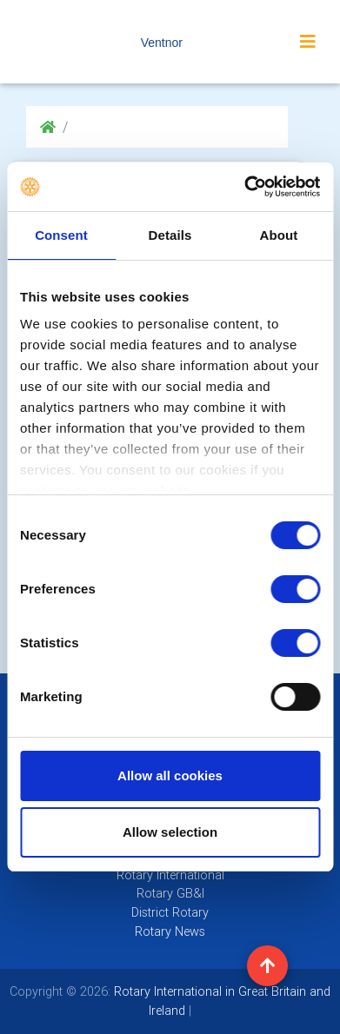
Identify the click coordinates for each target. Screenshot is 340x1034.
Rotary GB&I (170, 893)
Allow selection (170, 832)
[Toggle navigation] (308, 42)
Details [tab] (170, 235)
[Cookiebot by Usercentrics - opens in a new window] (244, 187)
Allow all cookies (170, 775)
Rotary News (170, 931)
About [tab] (279, 235)
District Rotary (170, 912)
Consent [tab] (61, 235)
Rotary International (170, 875)
